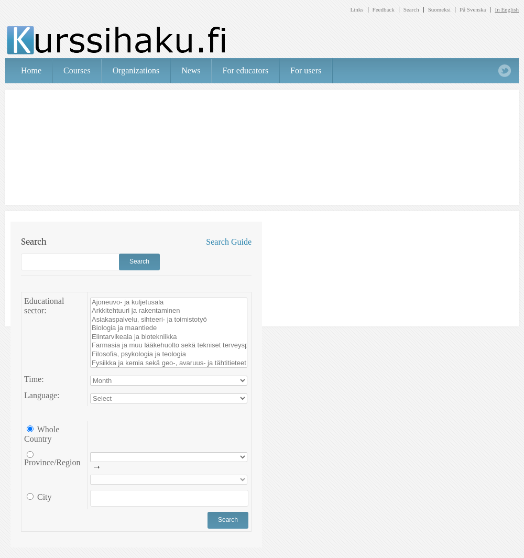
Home (31, 70)
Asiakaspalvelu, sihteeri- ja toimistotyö (169, 319)
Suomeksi (439, 10)
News (190, 70)
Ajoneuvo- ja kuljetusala (169, 302)
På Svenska (473, 10)
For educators (246, 70)
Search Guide (229, 241)
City (43, 497)
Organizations (136, 70)
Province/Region (52, 462)
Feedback (384, 10)
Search (411, 10)
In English (507, 10)
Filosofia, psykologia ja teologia (169, 354)
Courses (77, 70)
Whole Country (41, 434)
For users (305, 70)
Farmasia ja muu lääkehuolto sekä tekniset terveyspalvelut (169, 345)
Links (356, 10)
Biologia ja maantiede (169, 328)
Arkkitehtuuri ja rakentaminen (169, 311)
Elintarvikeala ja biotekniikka (169, 337)
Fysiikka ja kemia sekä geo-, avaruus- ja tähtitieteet (169, 363)
